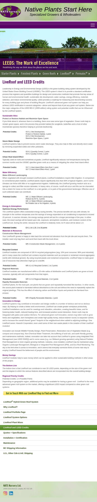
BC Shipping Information (14, 448)
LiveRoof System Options (15, 417)
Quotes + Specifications (14, 433)
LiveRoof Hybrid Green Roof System (20, 401)
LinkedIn (11, 493)
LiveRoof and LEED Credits (16, 427)
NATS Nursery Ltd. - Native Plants (10, 11)
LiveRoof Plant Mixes (13, 422)
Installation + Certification (15, 438)
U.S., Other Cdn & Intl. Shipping (18, 453)
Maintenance (9, 443)
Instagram (5, 493)
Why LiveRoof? (10, 407)
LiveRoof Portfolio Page (14, 412)
